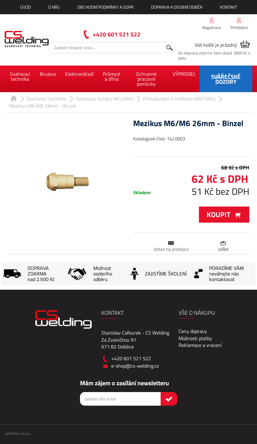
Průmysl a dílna (111, 76)
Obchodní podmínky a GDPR (105, 7)
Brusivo (48, 74)
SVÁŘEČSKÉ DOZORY (226, 79)
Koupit (224, 214)
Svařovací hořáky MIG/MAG (105, 98)
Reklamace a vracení (200, 345)
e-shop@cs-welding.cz (135, 365)
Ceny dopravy (193, 331)
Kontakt (228, 7)
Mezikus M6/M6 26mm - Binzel (42, 105)
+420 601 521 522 (117, 34)
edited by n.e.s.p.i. (18, 433)
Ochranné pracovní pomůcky (146, 79)
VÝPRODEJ (184, 74)
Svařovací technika (20, 76)
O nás (54, 7)
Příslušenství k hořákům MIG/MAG (179, 98)
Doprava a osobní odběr (177, 7)
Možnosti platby (195, 338)
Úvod (25, 7)
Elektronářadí (79, 74)
